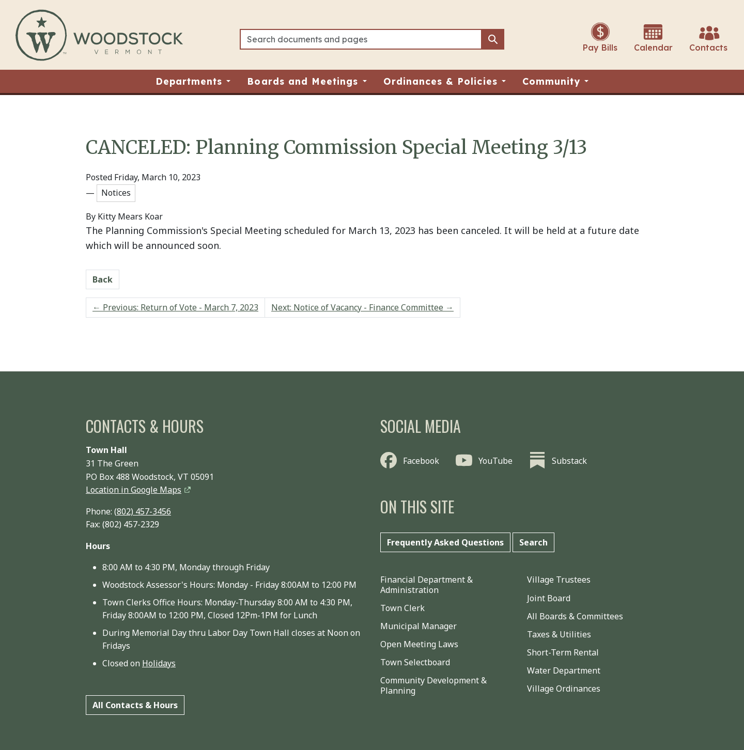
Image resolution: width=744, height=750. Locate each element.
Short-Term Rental (563, 652)
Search (533, 542)
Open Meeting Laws (419, 644)
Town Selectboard (415, 662)
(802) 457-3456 (142, 511)
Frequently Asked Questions (445, 542)
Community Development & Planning (433, 685)
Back (102, 279)
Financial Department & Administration (426, 584)
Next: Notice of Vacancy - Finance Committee (362, 307)
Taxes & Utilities (559, 634)
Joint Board (548, 598)
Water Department (563, 670)
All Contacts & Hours (135, 705)
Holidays (159, 663)
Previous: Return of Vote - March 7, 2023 (175, 307)
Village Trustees (559, 579)
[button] (193, 81)
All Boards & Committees (575, 616)
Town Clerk (402, 608)
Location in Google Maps (133, 489)
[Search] (361, 39)
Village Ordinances (563, 688)
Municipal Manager (418, 626)
